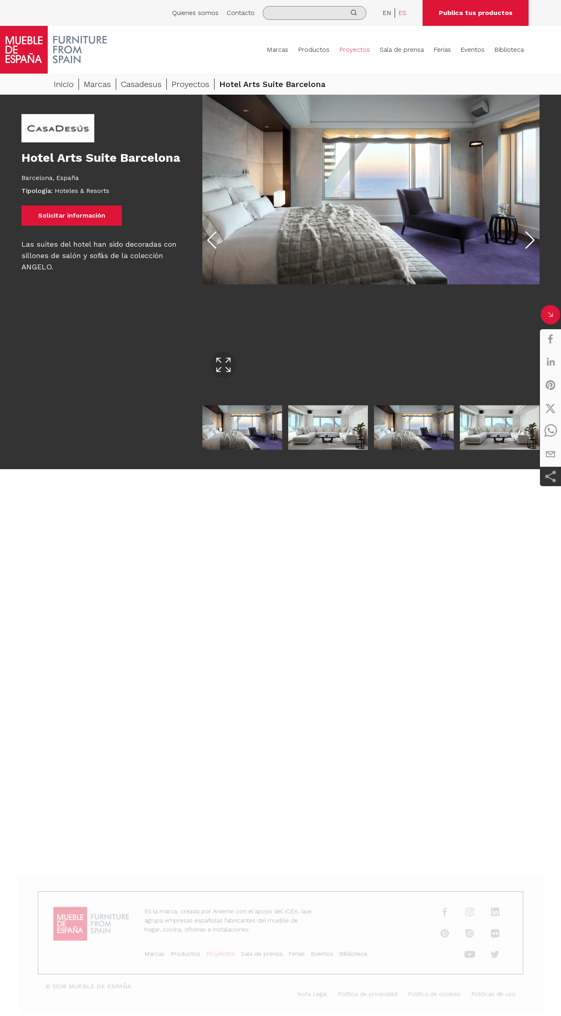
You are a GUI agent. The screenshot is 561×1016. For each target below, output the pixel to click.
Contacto (241, 13)
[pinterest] (550, 385)
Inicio (64, 85)
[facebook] (550, 339)
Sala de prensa (402, 49)
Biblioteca (509, 49)
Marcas (277, 49)
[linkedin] (550, 362)
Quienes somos (195, 13)
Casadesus (141, 85)
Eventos (472, 49)
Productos (313, 49)
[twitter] (550, 408)
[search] (314, 13)
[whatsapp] (550, 431)
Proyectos (354, 49)
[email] (550, 454)
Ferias (442, 49)
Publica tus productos (475, 13)
